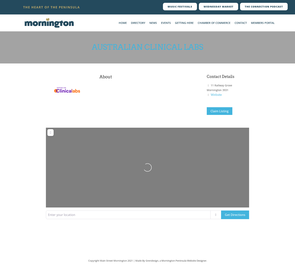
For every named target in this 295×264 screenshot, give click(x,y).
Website (216, 94)
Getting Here (184, 23)
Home (123, 23)
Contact (241, 23)
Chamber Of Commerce (214, 23)
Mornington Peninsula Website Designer (183, 260)
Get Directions (235, 215)
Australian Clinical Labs (147, 47)
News (153, 23)
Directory (138, 23)
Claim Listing (220, 111)
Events (166, 23)
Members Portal (263, 23)
